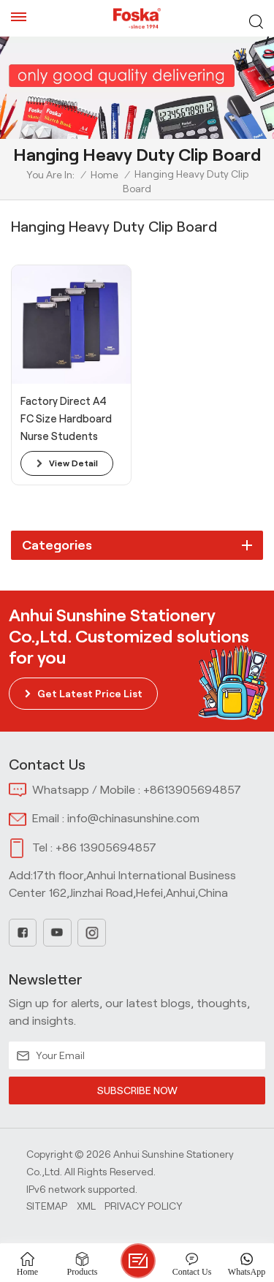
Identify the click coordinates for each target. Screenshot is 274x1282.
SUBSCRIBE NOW (137, 1090)
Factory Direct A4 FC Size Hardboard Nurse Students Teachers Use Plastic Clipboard (66, 420)
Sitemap (46, 1206)
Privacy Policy (143, 1206)
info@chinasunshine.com (133, 818)
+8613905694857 (192, 790)
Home (104, 175)
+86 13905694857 (106, 847)
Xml (86, 1206)
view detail (73, 463)
